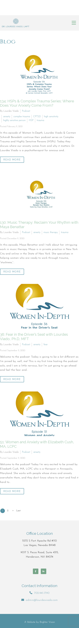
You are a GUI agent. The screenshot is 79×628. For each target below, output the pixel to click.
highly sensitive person (14, 120)
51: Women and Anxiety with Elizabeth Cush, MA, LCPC (37, 444)
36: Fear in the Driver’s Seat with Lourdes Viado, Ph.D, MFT (34, 336)
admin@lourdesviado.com (42, 600)
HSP (31, 120)
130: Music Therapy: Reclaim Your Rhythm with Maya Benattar (39, 224)
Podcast (26, 111)
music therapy (51, 232)
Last (18, 511)
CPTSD (37, 116)
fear (46, 344)
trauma (40, 120)
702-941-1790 (41, 593)
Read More (12, 159)
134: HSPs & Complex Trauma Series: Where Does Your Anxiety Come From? (37, 103)
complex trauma (21, 116)
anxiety (6, 116)
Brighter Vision (47, 622)
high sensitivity (51, 116)
